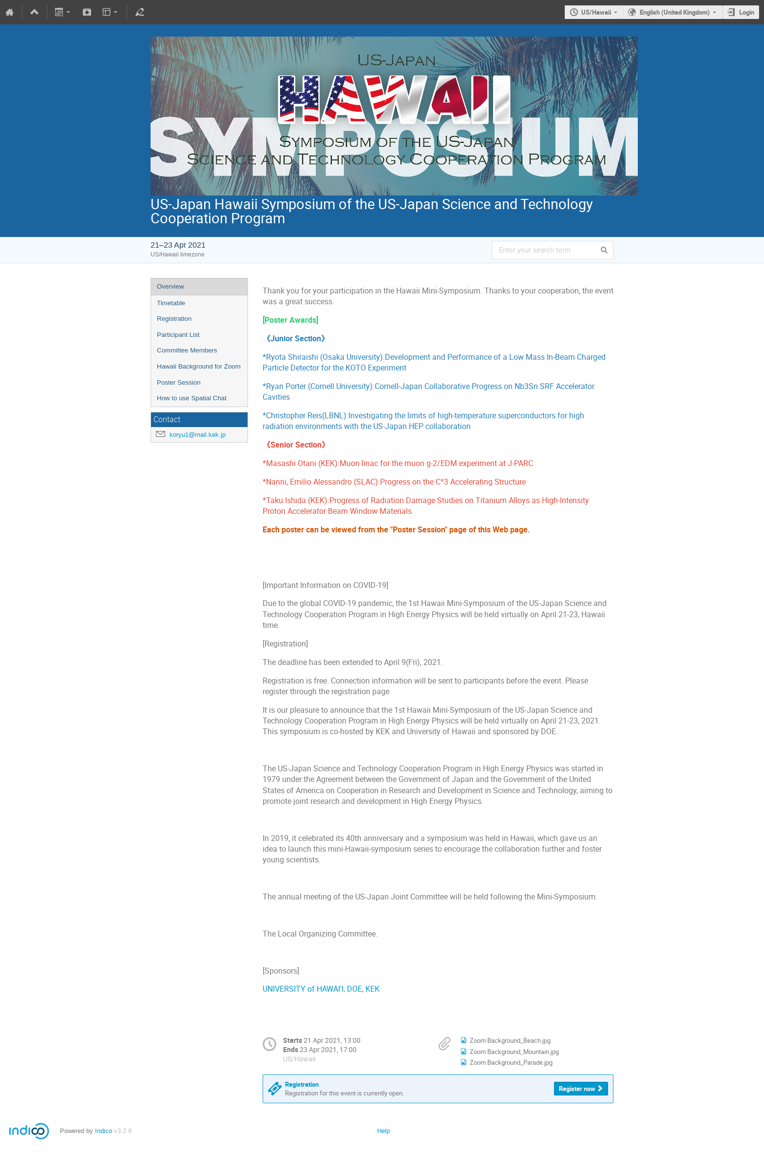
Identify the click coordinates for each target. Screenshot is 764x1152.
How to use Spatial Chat (192, 398)
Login (746, 12)
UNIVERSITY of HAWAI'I (303, 989)
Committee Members (187, 350)
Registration (174, 318)
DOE (354, 989)
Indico (103, 1131)
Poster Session (179, 382)
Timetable (171, 303)
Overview (170, 286)
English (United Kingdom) (675, 12)
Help (383, 1131)
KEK (372, 989)
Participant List (178, 334)
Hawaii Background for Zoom (199, 366)
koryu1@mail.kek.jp (198, 434)
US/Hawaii (596, 12)
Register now (577, 1088)
